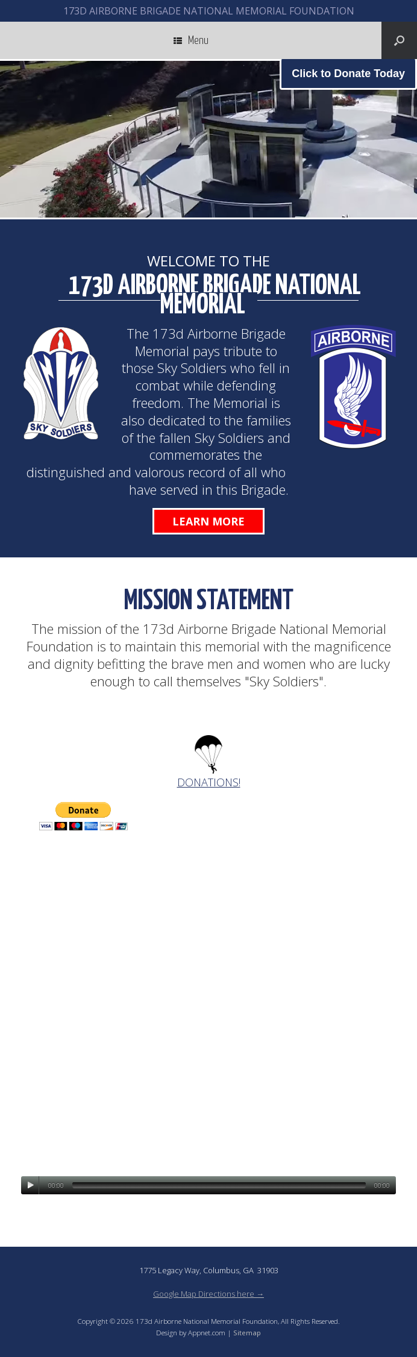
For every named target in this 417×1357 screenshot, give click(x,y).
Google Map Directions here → (208, 1293)
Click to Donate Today (348, 73)
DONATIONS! (208, 782)
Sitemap (247, 1332)
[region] (208, 139)
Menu (191, 40)
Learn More (208, 521)
